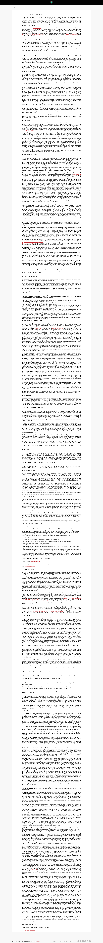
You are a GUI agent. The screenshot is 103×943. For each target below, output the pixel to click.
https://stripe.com (77, 174)
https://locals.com (37, 28)
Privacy (65, 941)
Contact (71, 941)
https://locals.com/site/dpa (72, 34)
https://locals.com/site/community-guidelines (32, 34)
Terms (60, 941)
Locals (38, 941)
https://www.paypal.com (57, 328)
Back (15, 8)
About (54, 941)
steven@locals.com (35, 561)
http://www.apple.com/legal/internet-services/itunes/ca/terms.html (37, 600)
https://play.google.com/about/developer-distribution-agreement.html (48, 611)
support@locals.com (30, 566)
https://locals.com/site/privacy (44, 35)
